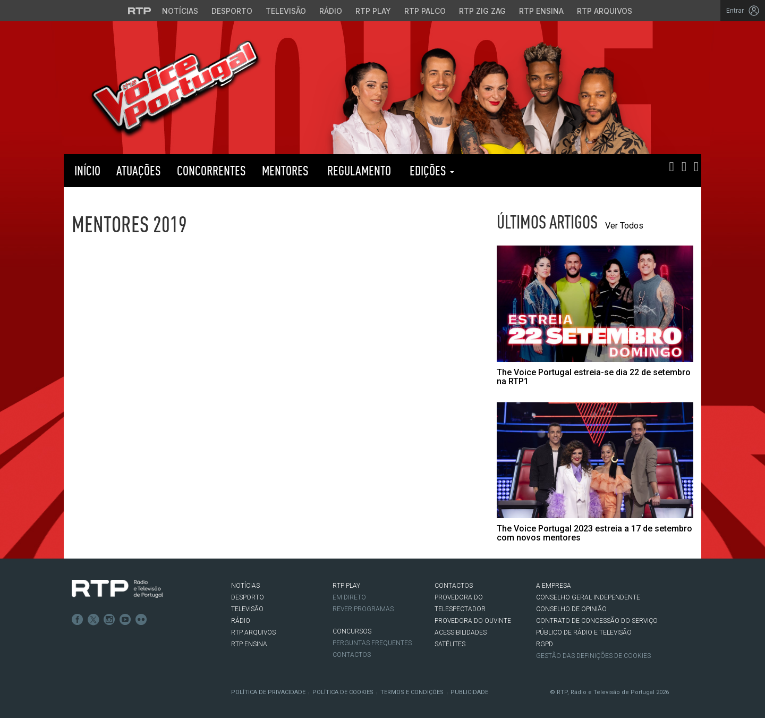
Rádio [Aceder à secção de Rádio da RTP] (330, 10)
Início (86, 170)
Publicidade (469, 692)
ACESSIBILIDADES (461, 632)
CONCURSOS (352, 631)
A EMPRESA (553, 585)
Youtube (125, 620)
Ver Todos (624, 226)
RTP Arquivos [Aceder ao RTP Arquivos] (604, 10)
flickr (141, 620)
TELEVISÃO (247, 609)
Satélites (450, 644)
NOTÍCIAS (245, 585)
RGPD (544, 644)
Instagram (109, 620)
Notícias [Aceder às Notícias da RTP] (180, 10)
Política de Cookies (342, 692)
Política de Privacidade (268, 692)
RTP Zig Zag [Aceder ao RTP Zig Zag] (482, 10)
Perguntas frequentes (372, 643)
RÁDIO (240, 620)
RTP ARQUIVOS (253, 632)
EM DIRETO (349, 597)
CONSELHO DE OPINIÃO (571, 609)
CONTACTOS (454, 585)
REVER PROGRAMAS (363, 609)
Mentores (285, 170)
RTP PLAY (515, 170)
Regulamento (358, 170)
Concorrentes (211, 170)
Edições (430, 170)
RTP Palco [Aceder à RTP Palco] (425, 10)
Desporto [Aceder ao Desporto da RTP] (231, 10)
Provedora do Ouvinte (473, 620)
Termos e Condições (412, 692)
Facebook (77, 620)
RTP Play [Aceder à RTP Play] (373, 10)
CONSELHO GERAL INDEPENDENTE (588, 597)
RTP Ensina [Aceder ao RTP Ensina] (541, 10)
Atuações (138, 170)
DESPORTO (247, 597)
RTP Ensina (249, 644)
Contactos (352, 654)
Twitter (93, 620)
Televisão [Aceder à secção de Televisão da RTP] (286, 10)
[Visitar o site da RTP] (139, 10)
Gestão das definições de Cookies (593, 656)
